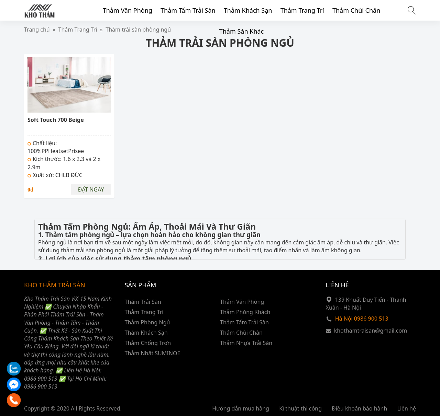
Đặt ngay (91, 189)
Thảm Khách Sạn (248, 10)
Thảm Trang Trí (302, 10)
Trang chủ (37, 29)
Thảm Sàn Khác (241, 31)
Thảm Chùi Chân (356, 10)
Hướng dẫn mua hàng (240, 408)
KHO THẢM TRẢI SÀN (54, 285)
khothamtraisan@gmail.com (370, 330)
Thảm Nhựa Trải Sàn (246, 343)
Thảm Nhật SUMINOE (152, 353)
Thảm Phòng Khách (245, 312)
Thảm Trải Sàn (143, 301)
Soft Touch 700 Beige (56, 120)
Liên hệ (406, 408)
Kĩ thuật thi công (300, 408)
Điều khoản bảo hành (359, 408)
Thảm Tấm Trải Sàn (188, 10)
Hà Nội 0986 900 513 (361, 318)
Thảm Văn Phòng (127, 10)
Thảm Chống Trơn (148, 343)
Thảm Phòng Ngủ (147, 322)
